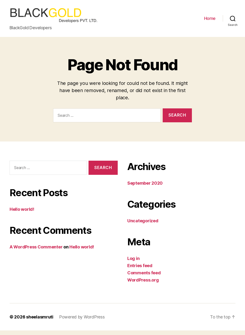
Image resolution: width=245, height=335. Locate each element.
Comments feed (144, 277)
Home (210, 20)
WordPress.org (143, 284)
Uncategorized (142, 225)
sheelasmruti (39, 321)
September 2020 (145, 187)
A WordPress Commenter (36, 251)
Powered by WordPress (82, 321)
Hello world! (22, 213)
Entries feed (139, 270)
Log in (133, 262)
